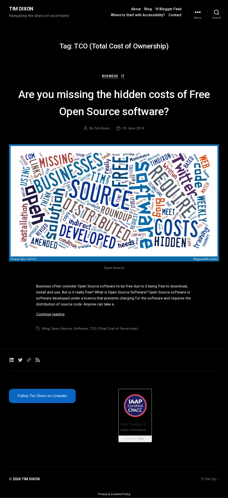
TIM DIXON (22, 9)
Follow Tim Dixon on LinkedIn (42, 397)
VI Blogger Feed (168, 9)
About (136, 9)
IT (124, 77)
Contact (175, 15)
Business (110, 77)
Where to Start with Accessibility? (138, 15)
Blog (148, 9)
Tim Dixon (102, 129)
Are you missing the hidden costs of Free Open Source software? (114, 103)
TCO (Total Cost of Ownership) (114, 329)
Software (81, 329)
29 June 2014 (133, 129)
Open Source (61, 329)
